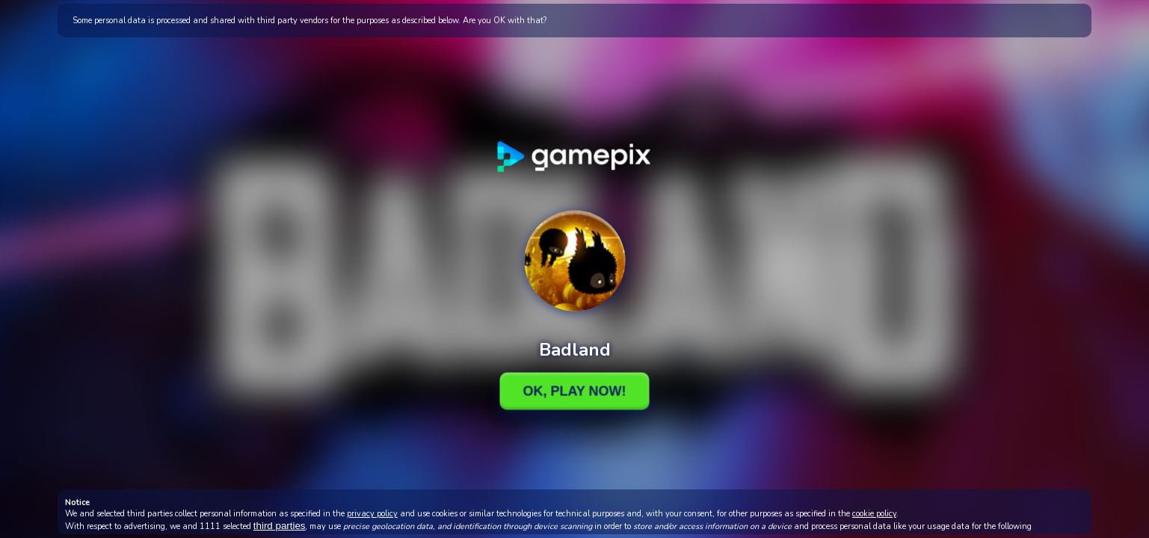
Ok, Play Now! (574, 390)
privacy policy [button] (372, 513)
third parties (279, 525)
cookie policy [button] (874, 513)
